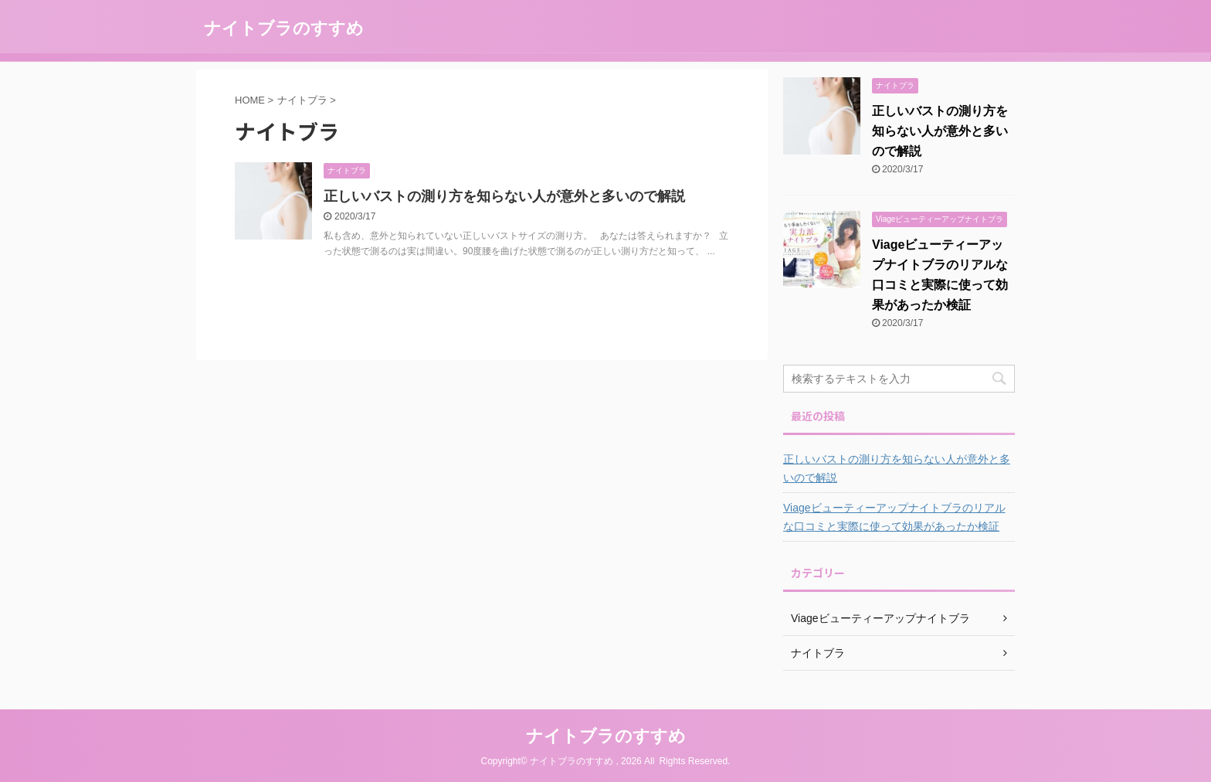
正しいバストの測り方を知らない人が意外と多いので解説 (504, 196)
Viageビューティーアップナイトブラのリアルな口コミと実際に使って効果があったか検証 (894, 517)
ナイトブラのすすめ (284, 28)
